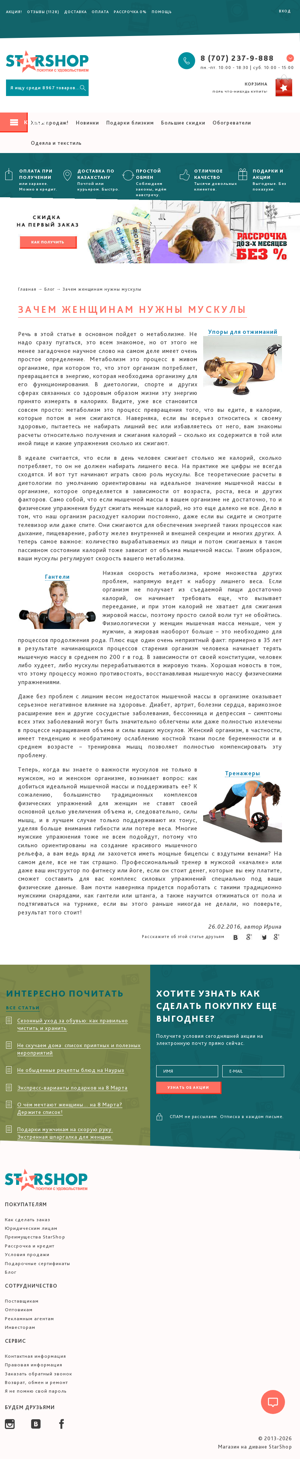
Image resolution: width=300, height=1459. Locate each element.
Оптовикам (19, 1309)
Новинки (87, 123)
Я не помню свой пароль (36, 1391)
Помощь (162, 11)
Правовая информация (33, 1364)
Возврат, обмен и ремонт (36, 1382)
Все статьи (23, 1007)
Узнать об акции (188, 1087)
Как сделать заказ (27, 1219)
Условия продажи (27, 1254)
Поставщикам (22, 1301)
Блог (49, 289)
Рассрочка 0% (130, 11)
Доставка (75, 11)
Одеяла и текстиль (56, 143)
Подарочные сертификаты (37, 1263)
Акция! (14, 11)
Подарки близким (130, 123)
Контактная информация (35, 1356)
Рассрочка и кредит (29, 1246)
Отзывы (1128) (43, 11)
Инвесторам (20, 1327)
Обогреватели (232, 123)
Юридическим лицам (31, 1228)
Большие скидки (183, 123)
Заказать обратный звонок (38, 1373)
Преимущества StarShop (35, 1237)
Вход (285, 11)
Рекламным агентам (29, 1318)
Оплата (100, 11)
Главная (27, 289)
